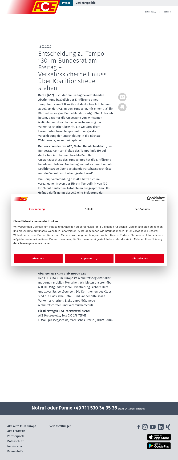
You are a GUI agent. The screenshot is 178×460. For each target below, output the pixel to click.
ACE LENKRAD (16, 431)
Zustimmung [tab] (37, 208)
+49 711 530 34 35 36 (95, 408)
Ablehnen (38, 258)
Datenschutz (15, 441)
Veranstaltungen (60, 426)
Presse (66, 3)
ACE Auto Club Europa (21, 426)
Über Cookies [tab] (141, 208)
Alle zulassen (140, 258)
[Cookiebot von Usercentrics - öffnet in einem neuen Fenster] (149, 198)
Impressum (14, 446)
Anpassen (89, 258)
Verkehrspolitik (86, 3)
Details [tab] (89, 208)
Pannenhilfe (15, 451)
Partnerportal (16, 436)
